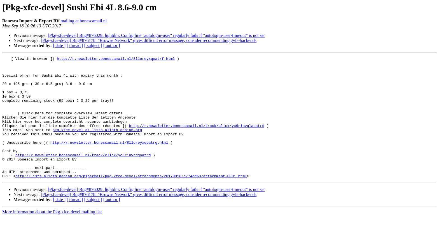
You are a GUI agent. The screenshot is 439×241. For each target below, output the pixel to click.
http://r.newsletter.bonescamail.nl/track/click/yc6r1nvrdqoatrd (83, 175)
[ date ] (59, 45)
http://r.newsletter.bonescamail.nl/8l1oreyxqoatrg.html (109, 159)
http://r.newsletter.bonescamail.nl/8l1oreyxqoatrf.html (116, 59)
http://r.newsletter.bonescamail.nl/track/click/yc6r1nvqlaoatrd (196, 139)
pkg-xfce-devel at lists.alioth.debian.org (97, 144)
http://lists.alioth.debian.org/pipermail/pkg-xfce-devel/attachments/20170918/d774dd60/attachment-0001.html (131, 200)
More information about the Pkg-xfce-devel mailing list (52, 236)
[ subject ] (93, 45)
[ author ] (111, 45)
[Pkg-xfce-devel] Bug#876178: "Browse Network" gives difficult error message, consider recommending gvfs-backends (148, 40)
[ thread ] (75, 45)
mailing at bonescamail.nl (83, 20)
